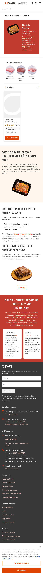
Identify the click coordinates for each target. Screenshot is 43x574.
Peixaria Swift (7, 486)
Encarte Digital (8, 522)
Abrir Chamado (11, 469)
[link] (7, 9)
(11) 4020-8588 (11, 414)
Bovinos (15, 15)
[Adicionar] (12, 138)
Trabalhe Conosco (9, 490)
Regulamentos (8, 515)
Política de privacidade (11, 493)
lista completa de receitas (23, 234)
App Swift (6, 518)
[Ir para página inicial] (10, 3)
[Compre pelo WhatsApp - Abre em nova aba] (23, 3)
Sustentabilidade (9, 540)
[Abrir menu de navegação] (3, 3)
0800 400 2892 (19, 453)
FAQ (4, 511)
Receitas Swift (7, 479)
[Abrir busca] (32, 3)
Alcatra (29, 336)
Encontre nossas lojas (11, 536)
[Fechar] (40, 549)
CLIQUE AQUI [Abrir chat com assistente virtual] (11, 439)
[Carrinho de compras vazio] (39, 3)
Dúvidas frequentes (10, 497)
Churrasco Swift (8, 482)
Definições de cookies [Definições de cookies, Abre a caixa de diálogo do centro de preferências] (21, 566)
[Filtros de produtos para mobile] (38, 87)
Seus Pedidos (7, 507)
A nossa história (8, 532)
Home (6, 15)
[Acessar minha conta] (36, 3)
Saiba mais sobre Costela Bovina (27, 49)
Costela (26, 15)
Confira (21, 287)
